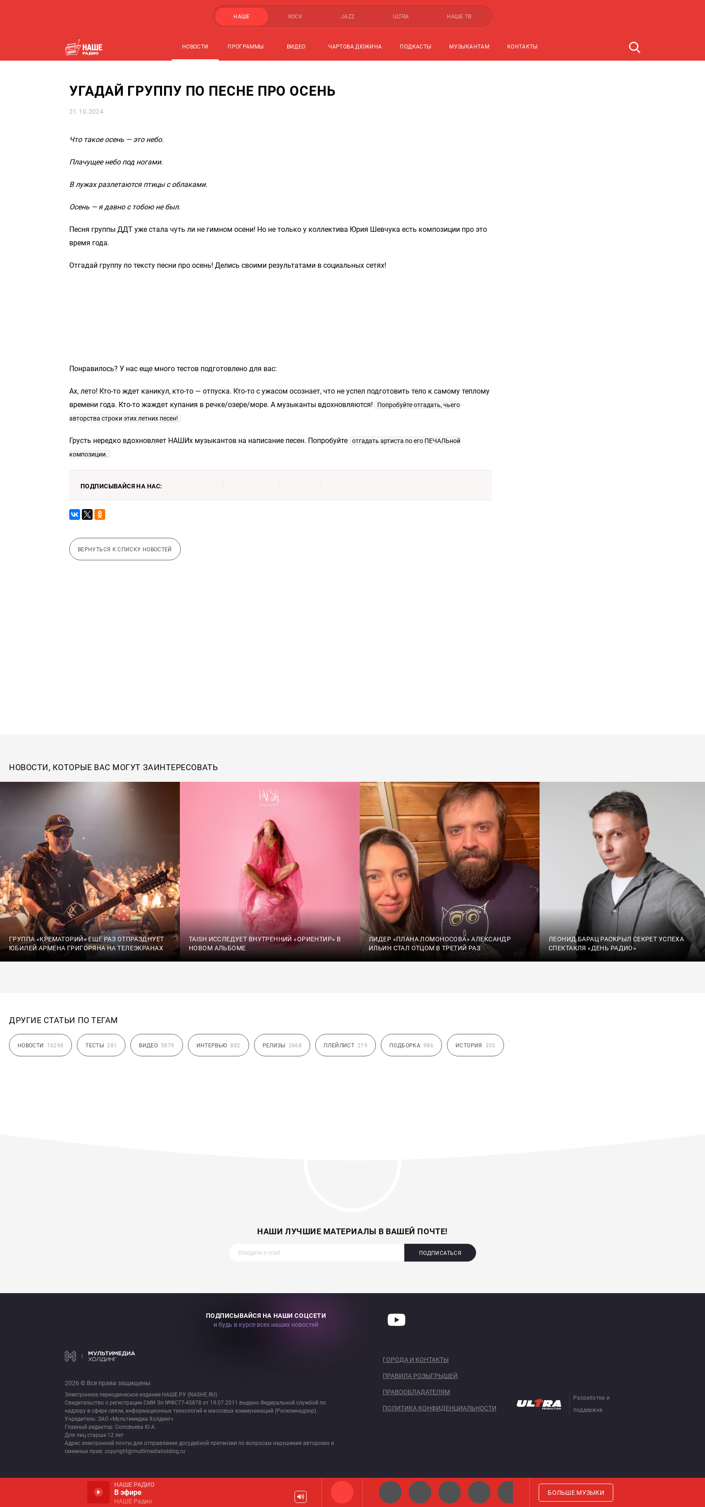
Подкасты (415, 47)
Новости (195, 47)
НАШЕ (241, 16)
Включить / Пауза (98, 1492)
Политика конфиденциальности (439, 1408)
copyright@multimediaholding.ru (145, 1451)
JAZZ (347, 16)
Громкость (300, 1497)
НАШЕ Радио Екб (449, 1492)
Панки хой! (509, 1492)
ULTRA (401, 16)
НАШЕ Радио (342, 1492)
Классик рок (479, 1492)
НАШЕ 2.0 (390, 1492)
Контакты (522, 47)
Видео (296, 47)
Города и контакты (416, 1359)
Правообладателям (416, 1392)
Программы (245, 47)
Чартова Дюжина (355, 47)
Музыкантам (469, 47)
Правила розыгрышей (420, 1375)
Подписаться (440, 1253)
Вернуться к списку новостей (125, 549)
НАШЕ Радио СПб (420, 1492)
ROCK (295, 16)
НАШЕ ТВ (459, 16)
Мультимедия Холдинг (100, 1356)
